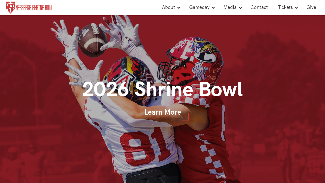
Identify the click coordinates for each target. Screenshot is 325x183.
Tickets (285, 7)
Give (311, 7)
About (168, 7)
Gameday (199, 7)
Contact (259, 7)
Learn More (162, 112)
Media (230, 7)
